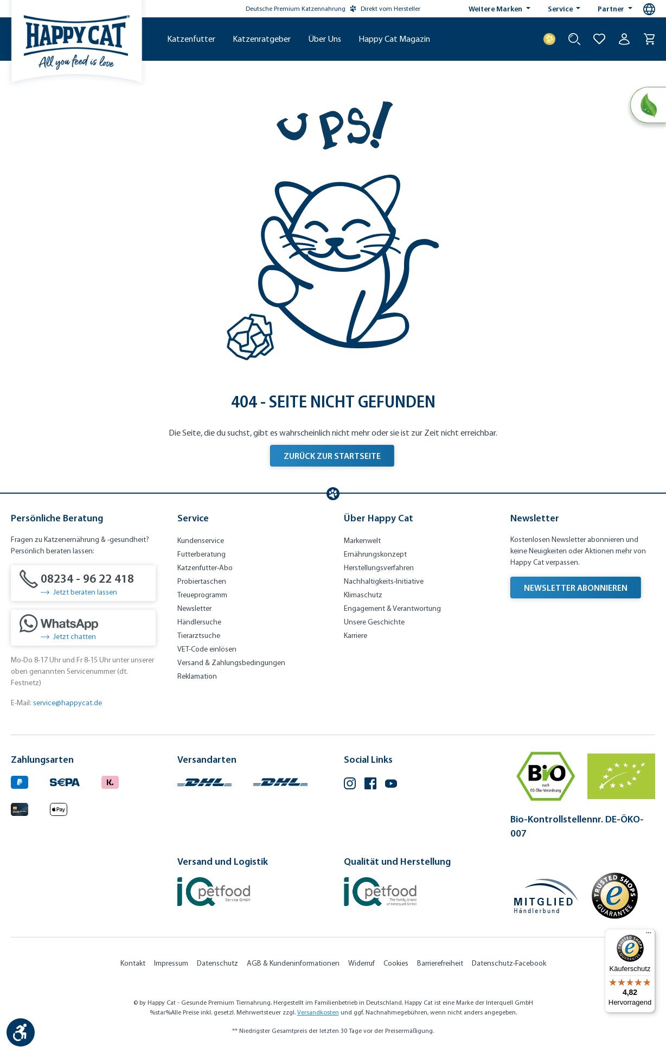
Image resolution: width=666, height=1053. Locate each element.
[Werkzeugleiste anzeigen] (21, 1032)
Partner (612, 9)
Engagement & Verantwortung (392, 608)
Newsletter (194, 608)
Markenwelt (362, 540)
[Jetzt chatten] (83, 628)
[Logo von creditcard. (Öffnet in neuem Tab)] (19, 807)
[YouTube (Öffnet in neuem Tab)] (391, 784)
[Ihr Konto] (624, 39)
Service (561, 9)
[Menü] (648, 935)
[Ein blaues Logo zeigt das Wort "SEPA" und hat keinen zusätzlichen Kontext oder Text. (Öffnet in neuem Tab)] (65, 781)
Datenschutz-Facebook (509, 963)
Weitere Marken (496, 9)
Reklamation (197, 676)
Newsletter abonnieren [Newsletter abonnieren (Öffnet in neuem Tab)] (575, 587)
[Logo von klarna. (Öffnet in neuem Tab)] (110, 781)
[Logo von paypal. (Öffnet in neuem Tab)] (19, 781)
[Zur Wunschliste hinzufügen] (599, 39)
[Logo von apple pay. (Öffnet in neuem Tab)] (58, 807)
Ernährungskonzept (375, 554)
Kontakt (132, 963)
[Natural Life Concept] (648, 105)
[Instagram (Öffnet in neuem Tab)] (350, 784)
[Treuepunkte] (549, 39)
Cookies (395, 963)
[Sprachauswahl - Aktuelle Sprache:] (649, 9)
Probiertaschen (201, 581)
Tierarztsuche (198, 635)
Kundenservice (200, 540)
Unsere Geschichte (374, 622)
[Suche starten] (574, 39)
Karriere (355, 635)
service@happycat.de (67, 702)
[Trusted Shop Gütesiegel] (614, 896)
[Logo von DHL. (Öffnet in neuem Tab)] (204, 781)
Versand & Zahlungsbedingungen (231, 662)
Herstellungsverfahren (379, 567)
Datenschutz (217, 963)
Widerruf (361, 963)
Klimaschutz (363, 594)
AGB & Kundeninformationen (293, 963)
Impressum (171, 963)
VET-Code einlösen (206, 649)
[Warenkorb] (649, 39)
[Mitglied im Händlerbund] (546, 896)
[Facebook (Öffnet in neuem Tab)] (370, 784)
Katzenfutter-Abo (205, 567)
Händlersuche (199, 622)
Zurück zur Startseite (332, 455)
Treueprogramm (202, 594)
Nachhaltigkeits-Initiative (384, 581)
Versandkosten (318, 1012)
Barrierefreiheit (440, 963)
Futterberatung (201, 554)
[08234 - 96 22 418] (83, 583)
